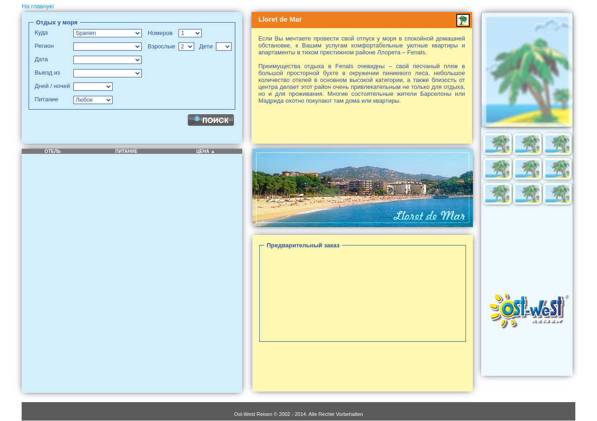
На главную (38, 6)
